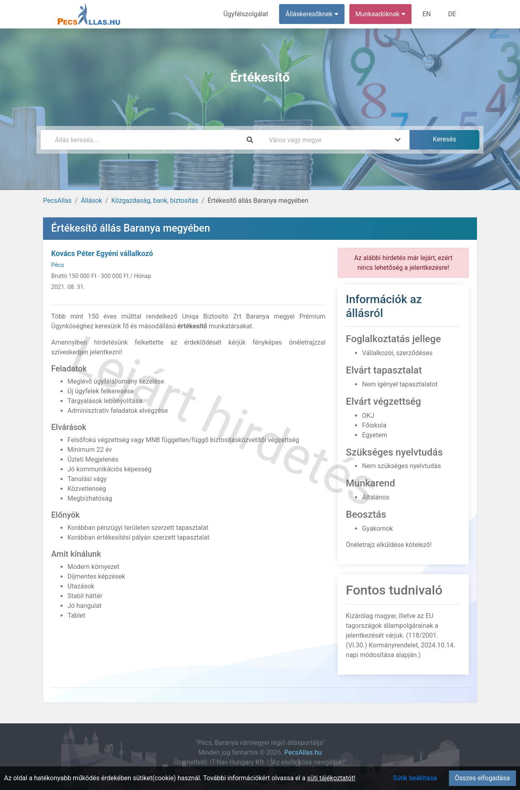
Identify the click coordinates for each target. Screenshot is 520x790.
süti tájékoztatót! (331, 778)
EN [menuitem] (427, 14)
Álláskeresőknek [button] (312, 14)
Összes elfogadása (482, 778)
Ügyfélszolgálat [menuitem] (246, 14)
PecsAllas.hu (303, 752)
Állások (91, 200)
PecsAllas (57, 200)
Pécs (57, 265)
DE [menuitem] (452, 14)
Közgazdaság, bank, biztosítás (154, 200)
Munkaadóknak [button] (381, 14)
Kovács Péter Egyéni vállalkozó (102, 253)
